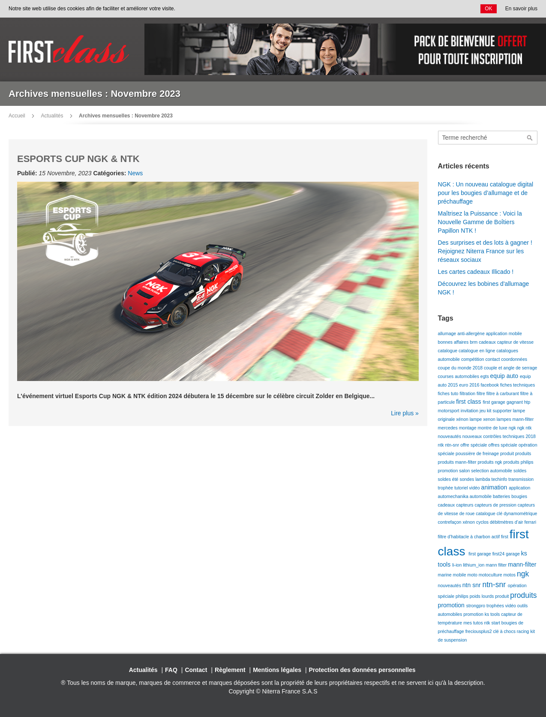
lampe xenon (483, 419)
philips (463, 596)
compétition (473, 359)
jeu (483, 410)
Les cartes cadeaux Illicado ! (476, 271)
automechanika (454, 496)
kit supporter (500, 410)
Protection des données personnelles (362, 669)
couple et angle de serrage (510, 367)
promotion (448, 470)
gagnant (515, 402)
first (505, 536)
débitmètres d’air (507, 522)
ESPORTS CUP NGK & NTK (78, 158)
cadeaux (488, 342)
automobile (481, 496)
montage (468, 427)
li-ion (457, 564)
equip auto (505, 375)
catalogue (448, 350)
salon (465, 470)
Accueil (17, 116)
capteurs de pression (495, 504)
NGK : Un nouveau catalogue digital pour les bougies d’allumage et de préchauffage (486, 193)
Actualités (52, 116)
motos (510, 574)
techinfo (500, 479)
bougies (519, 496)
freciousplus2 (479, 631)
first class (469, 401)
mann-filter (523, 419)
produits (523, 453)
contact (493, 359)
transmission (521, 479)
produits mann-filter (458, 462)
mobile (460, 574)
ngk (513, 427)
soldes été (449, 479)
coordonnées (514, 359)
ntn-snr (453, 444)
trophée (446, 487)
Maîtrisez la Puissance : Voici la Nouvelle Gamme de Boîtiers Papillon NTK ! (480, 222)
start (496, 622)
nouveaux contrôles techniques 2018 (499, 436)
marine (445, 574)
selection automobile (492, 470)
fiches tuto (449, 393)
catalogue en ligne (477, 350)
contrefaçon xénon (457, 522)
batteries (502, 496)
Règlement (230, 669)
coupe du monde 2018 (461, 367)
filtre (481, 393)
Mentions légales (277, 669)
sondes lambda (475, 479)
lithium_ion (474, 564)
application (519, 487)
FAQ (171, 669)
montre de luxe (492, 427)
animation (495, 487)
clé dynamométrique (517, 513)
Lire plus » (405, 413)
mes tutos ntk (477, 622)
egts (485, 376)
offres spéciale (503, 444)
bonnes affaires (454, 342)
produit (507, 453)
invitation (470, 410)
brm (474, 342)
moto (472, 574)
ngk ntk (524, 427)
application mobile (504, 333)
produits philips (519, 462)
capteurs (465, 504)
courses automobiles (459, 376)
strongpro (476, 605)
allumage (448, 333)
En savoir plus (521, 9)
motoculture (491, 574)
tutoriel (461, 487)
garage (513, 553)
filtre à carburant (503, 393)
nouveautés (450, 436)
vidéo (475, 487)
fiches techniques (517, 384)
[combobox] (487, 137)
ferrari (530, 522)
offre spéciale (474, 444)
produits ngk (490, 462)
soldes (519, 470)
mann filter (497, 564)
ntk (441, 444)
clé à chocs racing (511, 631)
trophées (495, 605)
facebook (490, 384)
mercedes (448, 427)
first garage (494, 402)
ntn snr (472, 585)
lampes (505, 419)
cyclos (483, 522)
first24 (499, 553)
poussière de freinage (478, 453)
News (135, 173)
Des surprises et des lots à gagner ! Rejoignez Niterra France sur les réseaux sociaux (485, 251)
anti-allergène (471, 333)
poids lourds (482, 596)
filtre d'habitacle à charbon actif (469, 536)
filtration (468, 393)
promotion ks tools (482, 614)
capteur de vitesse (515, 342)
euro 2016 (469, 384)
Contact (196, 669)
